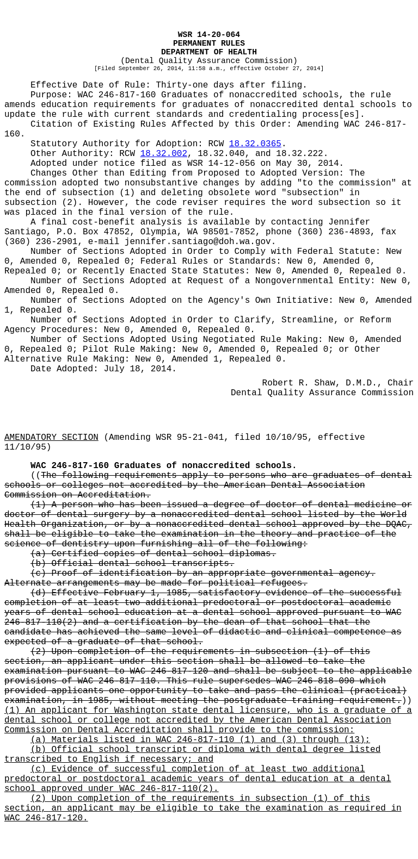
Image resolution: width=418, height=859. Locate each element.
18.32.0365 (255, 144)
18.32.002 (163, 154)
